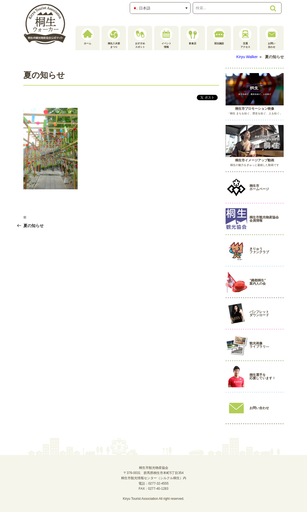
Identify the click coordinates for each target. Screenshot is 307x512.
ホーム (87, 36)
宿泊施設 (219, 36)
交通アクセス (245, 38)
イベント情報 (166, 38)
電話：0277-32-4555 (153, 483)
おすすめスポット (140, 38)
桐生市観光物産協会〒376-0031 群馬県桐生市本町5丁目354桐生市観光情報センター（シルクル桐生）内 (153, 473)
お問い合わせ (271, 38)
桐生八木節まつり (114, 38)
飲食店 (192, 36)
